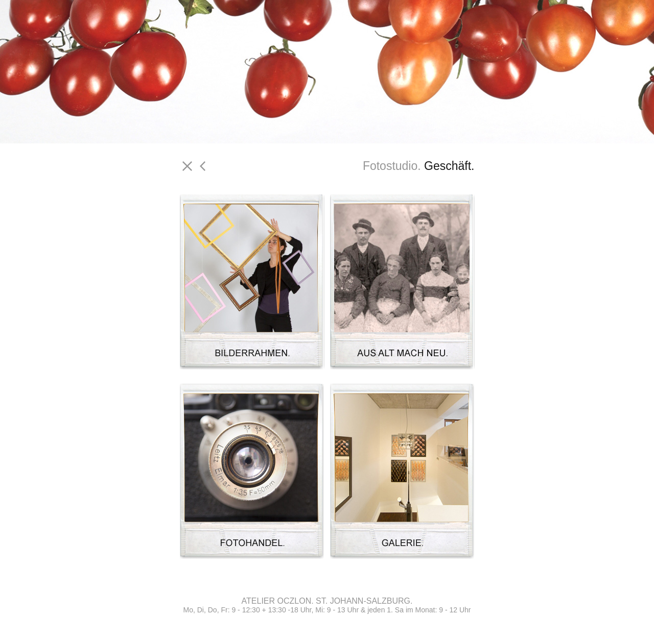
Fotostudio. (392, 165)
